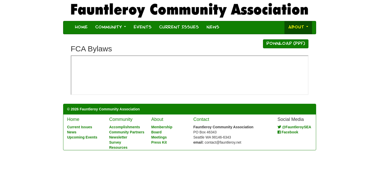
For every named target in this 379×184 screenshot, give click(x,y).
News (212, 27)
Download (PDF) (285, 44)
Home (81, 27)
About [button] (298, 27)
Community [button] (110, 27)
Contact (201, 119)
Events (143, 27)
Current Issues (179, 27)
